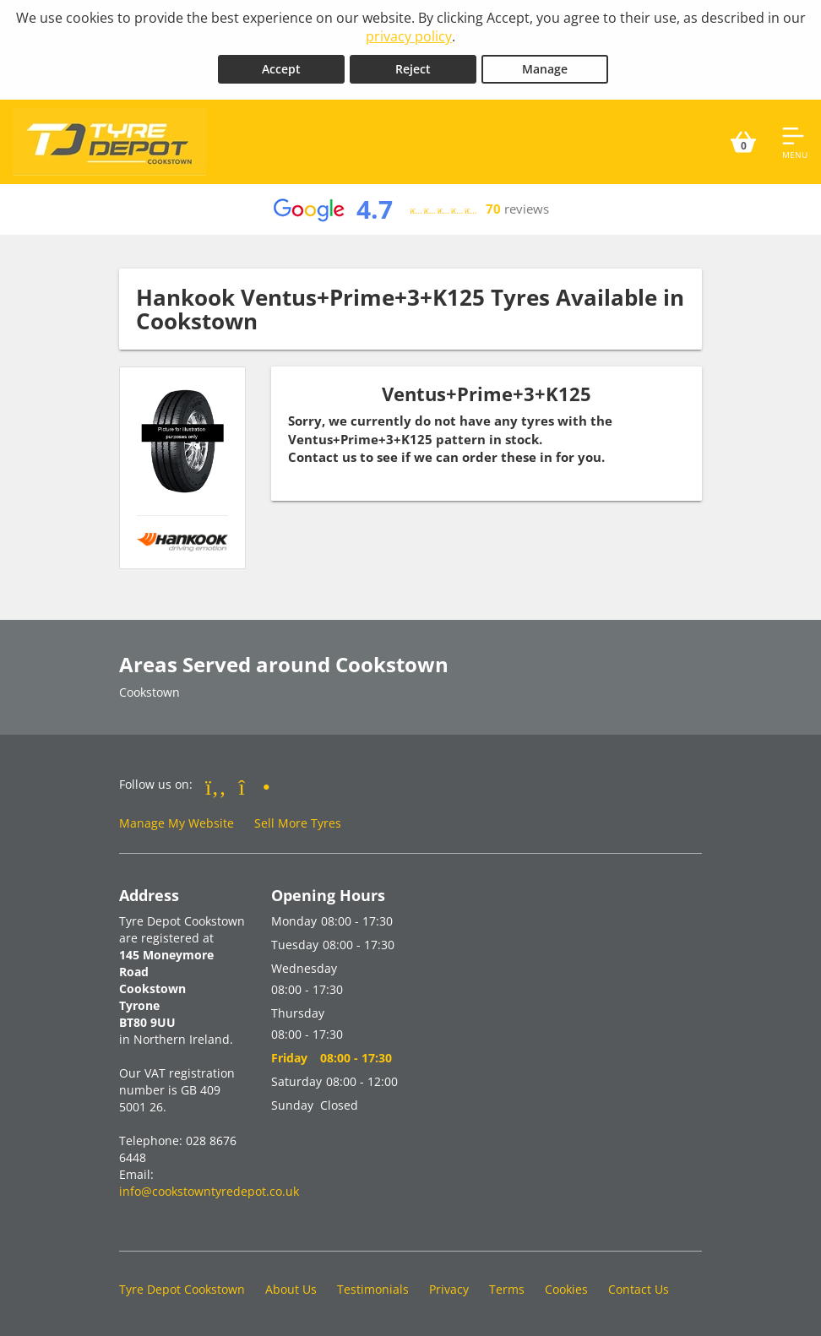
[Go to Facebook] (215, 786)
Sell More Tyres (297, 823)
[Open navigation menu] (795, 142)
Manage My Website (176, 823)
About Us (291, 1289)
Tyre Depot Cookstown (182, 1289)
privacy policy (409, 36)
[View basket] (743, 142)
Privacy (449, 1289)
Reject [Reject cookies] (413, 69)
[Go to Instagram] (254, 786)
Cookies (566, 1289)
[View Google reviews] (410, 209)
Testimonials (373, 1289)
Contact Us (638, 1289)
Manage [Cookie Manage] (545, 69)
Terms (507, 1289)
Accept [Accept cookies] (281, 69)
